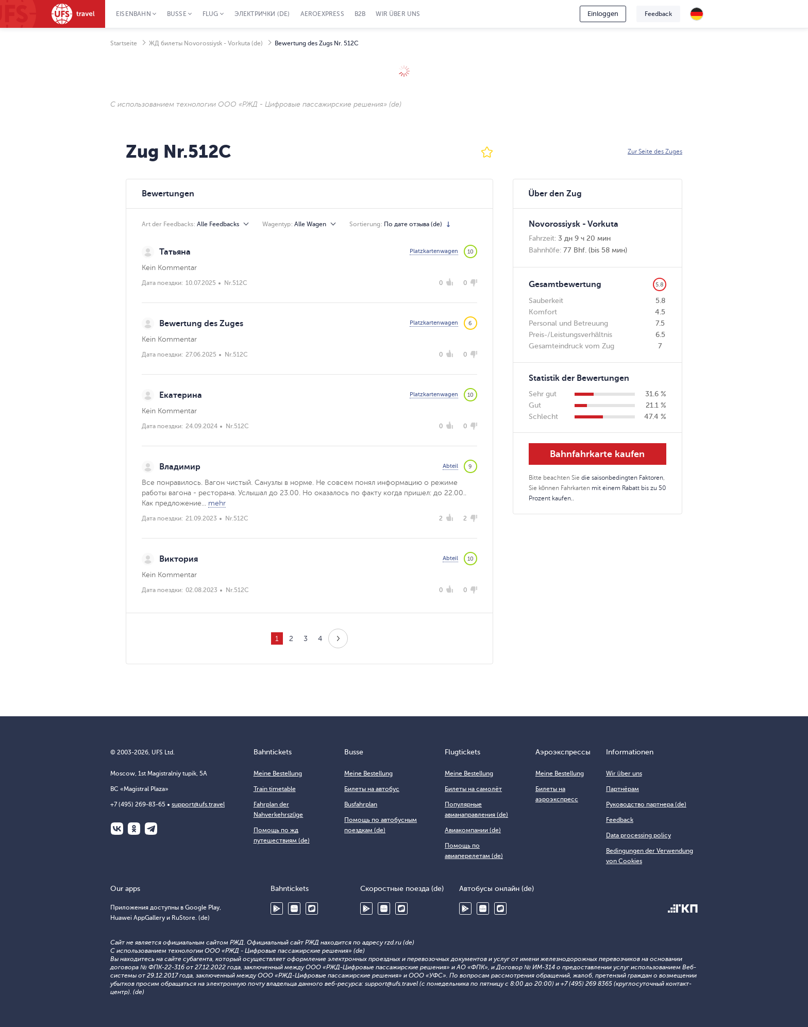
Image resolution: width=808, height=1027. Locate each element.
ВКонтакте (117, 828)
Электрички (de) (262, 14)
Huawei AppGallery (294, 908)
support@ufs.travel (198, 804)
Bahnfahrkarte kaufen (597, 454)
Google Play (277, 908)
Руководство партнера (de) (646, 804)
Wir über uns (398, 14)
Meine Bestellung (278, 773)
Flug (210, 14)
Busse (177, 14)
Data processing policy (638, 835)
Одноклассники (134, 828)
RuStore (312, 908)
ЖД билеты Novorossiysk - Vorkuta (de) (206, 43)
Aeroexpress (322, 14)
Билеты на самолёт (473, 789)
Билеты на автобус (371, 789)
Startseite (123, 43)
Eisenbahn (133, 14)
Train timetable (275, 789)
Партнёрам (622, 789)
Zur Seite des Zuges (655, 151)
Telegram (151, 828)
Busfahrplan (360, 804)
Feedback (658, 14)
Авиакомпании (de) (473, 830)
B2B (360, 14)
